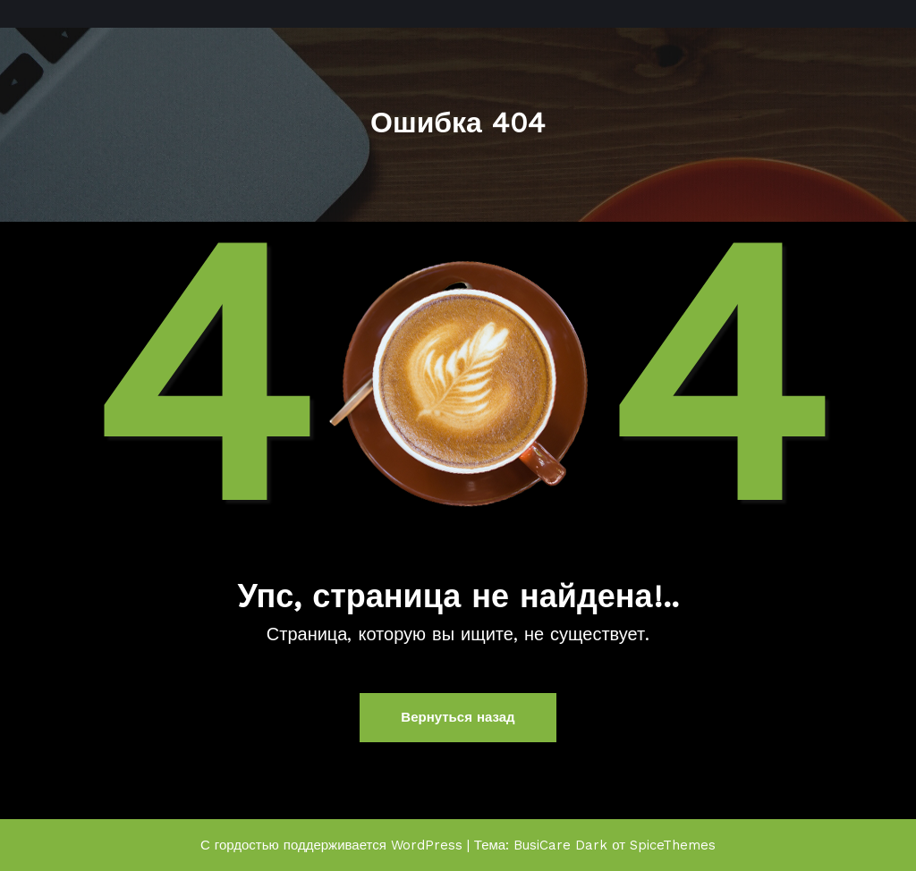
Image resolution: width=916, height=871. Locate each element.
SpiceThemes (673, 845)
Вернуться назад (457, 717)
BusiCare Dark (560, 845)
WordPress (426, 845)
